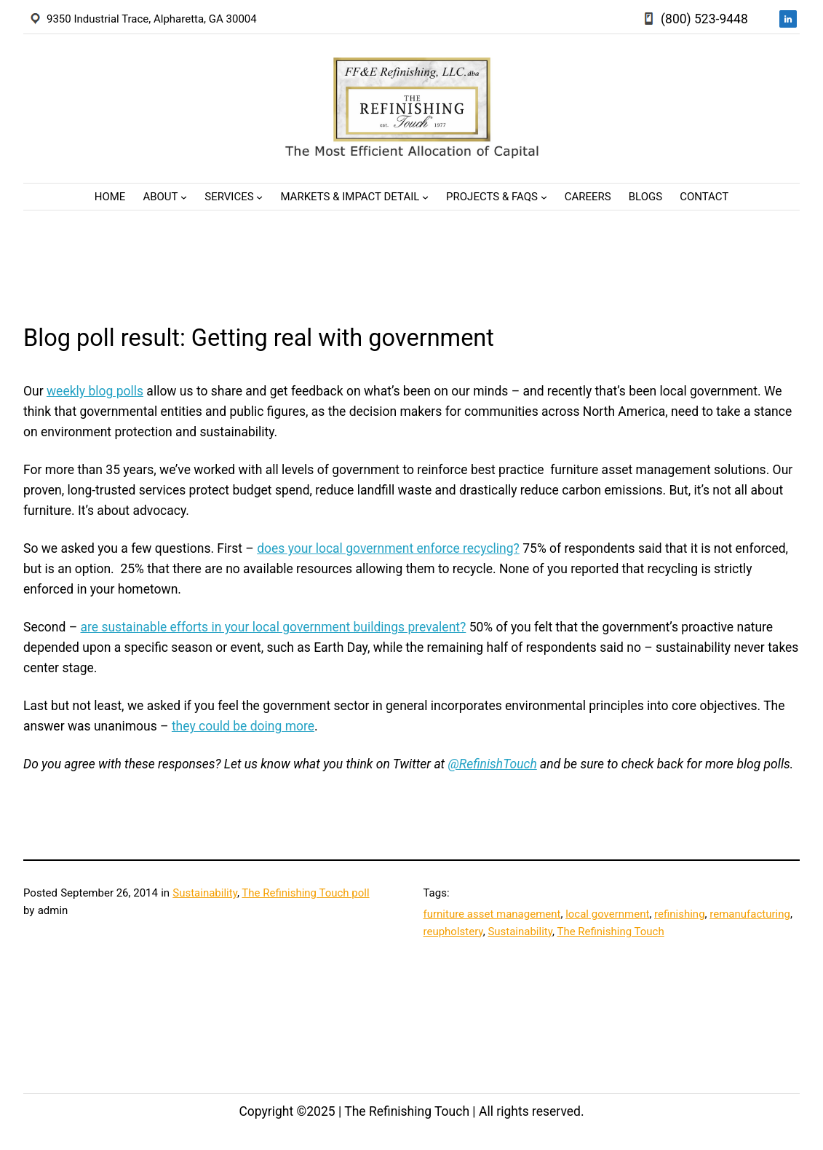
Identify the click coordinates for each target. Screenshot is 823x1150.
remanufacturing (749, 914)
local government (607, 914)
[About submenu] (183, 197)
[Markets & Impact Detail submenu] (425, 197)
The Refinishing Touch (610, 931)
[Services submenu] (259, 197)
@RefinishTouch (492, 764)
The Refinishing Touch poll (305, 892)
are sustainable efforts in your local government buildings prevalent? (273, 627)
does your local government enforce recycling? (388, 548)
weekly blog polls (95, 391)
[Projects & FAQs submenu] (544, 197)
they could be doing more (243, 726)
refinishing (679, 914)
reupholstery (453, 931)
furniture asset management (492, 914)
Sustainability (204, 892)
